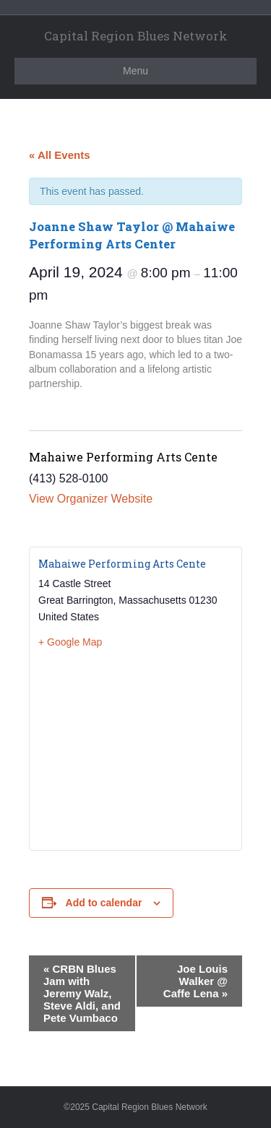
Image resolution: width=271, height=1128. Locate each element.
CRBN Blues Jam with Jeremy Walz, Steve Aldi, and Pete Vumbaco (82, 993)
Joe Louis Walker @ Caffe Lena (195, 981)
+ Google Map (70, 642)
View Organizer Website (90, 499)
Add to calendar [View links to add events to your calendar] (104, 902)
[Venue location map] (135, 748)
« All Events (59, 155)
